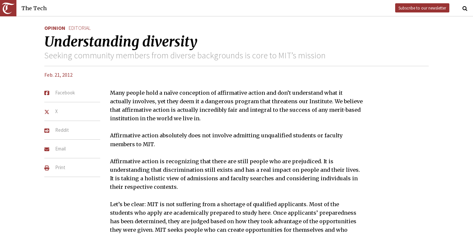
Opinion (54, 28)
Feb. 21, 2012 (58, 74)
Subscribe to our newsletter (422, 7)
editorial (80, 28)
